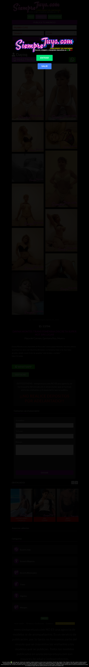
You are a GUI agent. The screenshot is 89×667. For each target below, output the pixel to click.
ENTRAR (44, 58)
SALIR (44, 66)
